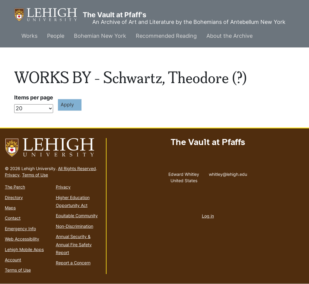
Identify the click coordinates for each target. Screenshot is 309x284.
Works (29, 36)
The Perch (15, 187)
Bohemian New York (100, 36)
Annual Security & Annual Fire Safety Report (74, 244)
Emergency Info (20, 228)
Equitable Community (77, 215)
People (55, 36)
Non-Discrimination (74, 226)
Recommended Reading (166, 36)
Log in (208, 216)
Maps (10, 208)
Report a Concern (73, 263)
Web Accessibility (22, 239)
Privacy (12, 175)
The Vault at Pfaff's (48, 15)
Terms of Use (35, 175)
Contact (13, 218)
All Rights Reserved (77, 168)
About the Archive (229, 36)
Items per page (33, 97)
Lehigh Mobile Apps (24, 249)
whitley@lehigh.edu (228, 173)
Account (13, 260)
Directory (14, 197)
